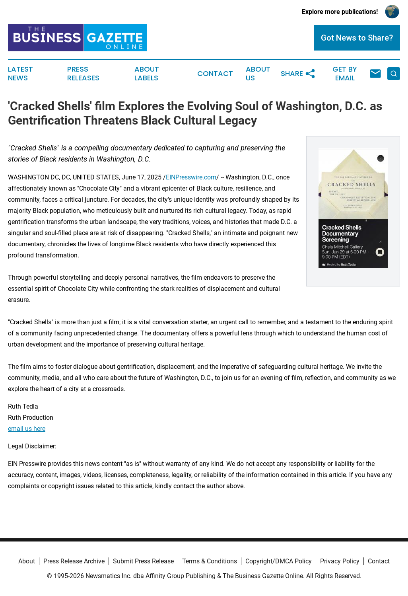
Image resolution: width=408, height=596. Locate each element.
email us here (26, 428)
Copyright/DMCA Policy (278, 561)
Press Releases (83, 73)
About (26, 561)
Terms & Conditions (209, 561)
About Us (258, 73)
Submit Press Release (143, 561)
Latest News (20, 73)
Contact (215, 73)
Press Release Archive (74, 561)
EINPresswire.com (191, 177)
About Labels (146, 73)
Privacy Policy (339, 561)
